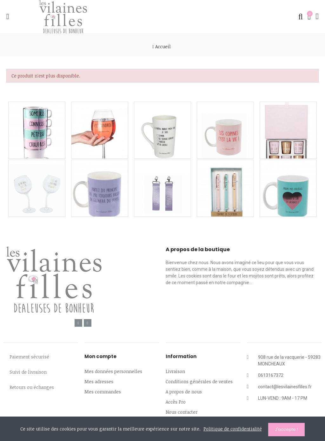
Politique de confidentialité (232, 430)
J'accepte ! (286, 429)
